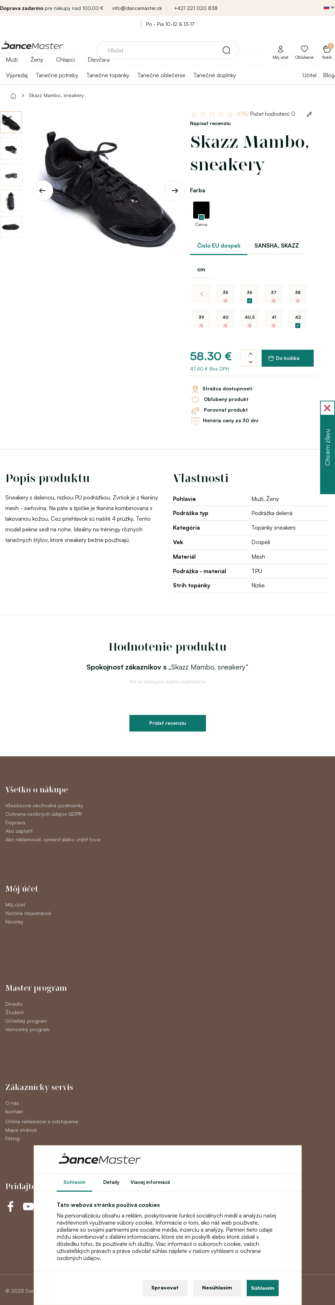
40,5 (250, 317)
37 (274, 292)
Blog (329, 75)
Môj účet (15, 905)
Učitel (310, 75)
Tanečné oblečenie (161, 75)
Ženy (36, 59)
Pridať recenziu (167, 723)
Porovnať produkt (219, 410)
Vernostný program (27, 1029)
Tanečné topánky (107, 75)
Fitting (12, 1138)
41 (274, 317)
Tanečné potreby (56, 75)
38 (298, 292)
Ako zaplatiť (18, 831)
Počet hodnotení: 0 (266, 114)
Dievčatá (99, 59)
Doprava (15, 822)
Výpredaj (17, 75)
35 (225, 292)
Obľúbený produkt (219, 400)
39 (201, 317)
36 (249, 292)
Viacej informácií (150, 1182)
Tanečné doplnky (214, 75)
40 (225, 317)
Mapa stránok (21, 1130)
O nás (12, 1103)
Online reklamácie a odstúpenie (41, 1121)
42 (298, 317)
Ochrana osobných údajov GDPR (43, 814)
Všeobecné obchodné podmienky (44, 805)
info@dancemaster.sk (137, 8)
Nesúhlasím (217, 1287)
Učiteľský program (26, 1021)
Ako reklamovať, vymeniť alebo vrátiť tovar (53, 839)
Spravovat (165, 1287)
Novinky (14, 922)
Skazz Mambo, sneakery (56, 95)
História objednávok (28, 913)
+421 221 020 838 (196, 8)
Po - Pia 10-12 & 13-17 (170, 24)
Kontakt (14, 1111)
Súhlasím (262, 1288)
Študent (14, 1012)
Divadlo (14, 1004)
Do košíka (284, 358)
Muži (12, 59)
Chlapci (65, 59)
